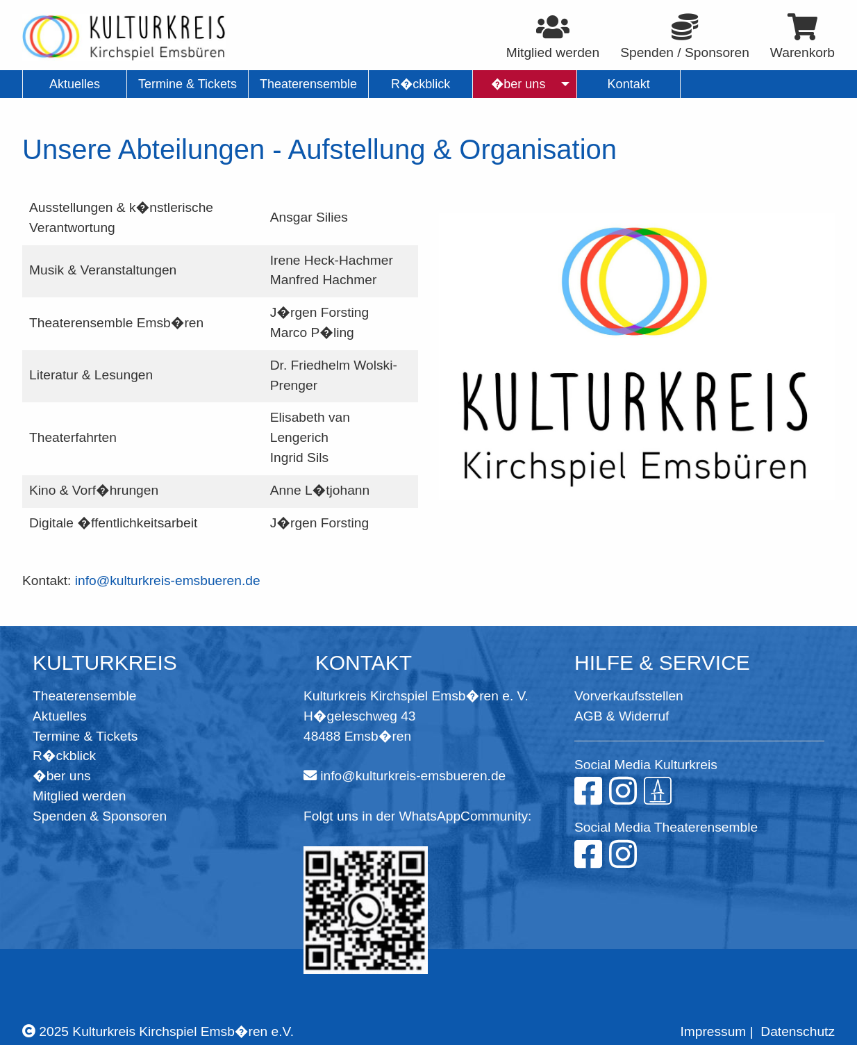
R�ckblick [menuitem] (420, 84)
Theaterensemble (84, 696)
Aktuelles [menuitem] (74, 84)
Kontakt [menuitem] (629, 84)
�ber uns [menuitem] (518, 84)
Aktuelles (60, 716)
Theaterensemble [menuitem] (308, 84)
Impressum (713, 1031)
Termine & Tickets (85, 736)
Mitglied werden (79, 796)
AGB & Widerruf (621, 716)
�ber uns (62, 775)
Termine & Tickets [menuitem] (187, 84)
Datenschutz (797, 1031)
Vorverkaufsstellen (628, 696)
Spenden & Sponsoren (100, 816)
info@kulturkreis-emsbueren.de (167, 580)
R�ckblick (64, 755)
